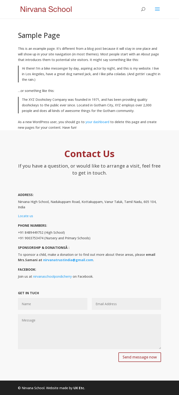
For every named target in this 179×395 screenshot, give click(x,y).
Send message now (140, 357)
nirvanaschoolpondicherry (52, 276)
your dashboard (97, 122)
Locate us (25, 216)
